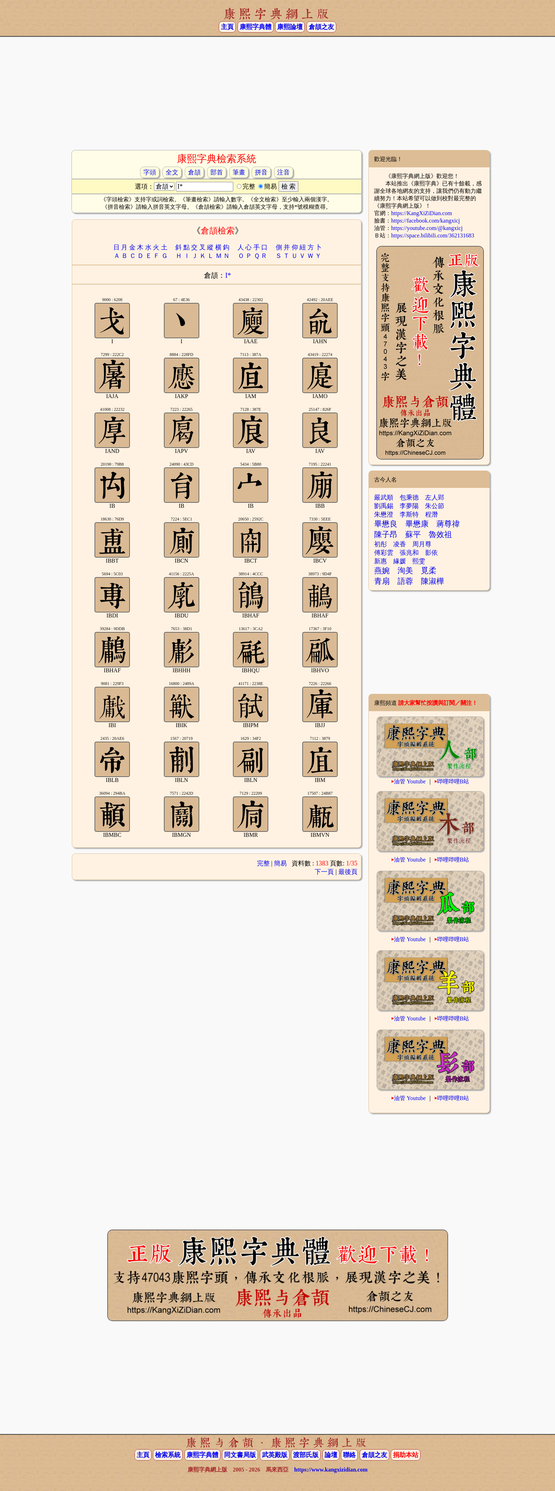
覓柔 (428, 570)
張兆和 (409, 552)
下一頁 (324, 871)
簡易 (280, 863)
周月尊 (421, 544)
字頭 (149, 172)
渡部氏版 (306, 1454)
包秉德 (409, 497)
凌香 (399, 544)
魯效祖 (440, 534)
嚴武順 (383, 497)
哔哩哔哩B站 (453, 781)
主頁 (227, 26)
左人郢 (434, 497)
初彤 (380, 544)
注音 (283, 172)
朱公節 (434, 506)
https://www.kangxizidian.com (330, 1470)
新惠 (380, 561)
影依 (431, 552)
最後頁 (347, 871)
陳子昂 (385, 534)
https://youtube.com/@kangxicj (427, 228)
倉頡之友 (321, 26)
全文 (172, 172)
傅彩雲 (383, 552)
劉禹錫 (383, 506)
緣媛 (399, 561)
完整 (263, 863)
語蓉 (405, 581)
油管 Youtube (410, 781)
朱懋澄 (383, 514)
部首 (216, 172)
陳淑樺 (432, 581)
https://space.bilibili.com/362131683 (432, 235)
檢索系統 (168, 1454)
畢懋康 (417, 523)
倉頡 (194, 172)
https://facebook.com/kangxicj (425, 221)
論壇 (331, 1454)
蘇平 (413, 534)
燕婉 (382, 570)
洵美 (405, 570)
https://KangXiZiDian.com (421, 213)
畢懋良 (385, 523)
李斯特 (409, 514)
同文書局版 (240, 1454)
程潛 (431, 514)
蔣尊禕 (448, 523)
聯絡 (349, 1454)
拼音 (261, 172)
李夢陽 (409, 506)
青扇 (382, 581)
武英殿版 (274, 1454)
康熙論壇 (290, 26)
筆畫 (239, 172)
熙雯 (418, 561)
